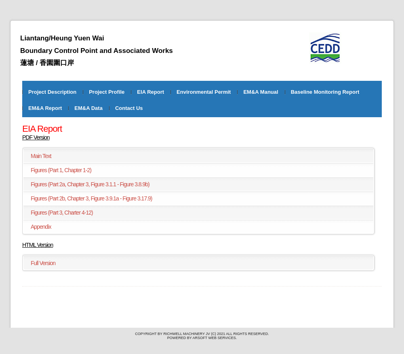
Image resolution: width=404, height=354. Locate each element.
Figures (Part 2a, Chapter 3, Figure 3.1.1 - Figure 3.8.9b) (90, 184)
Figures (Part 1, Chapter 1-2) (61, 170)
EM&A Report (45, 108)
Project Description (52, 92)
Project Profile (106, 92)
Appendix (41, 226)
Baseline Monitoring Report (325, 92)
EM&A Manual (260, 92)
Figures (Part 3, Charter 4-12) (62, 212)
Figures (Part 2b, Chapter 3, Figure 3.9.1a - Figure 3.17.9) (91, 198)
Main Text (41, 156)
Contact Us (129, 108)
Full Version (43, 263)
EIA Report (150, 92)
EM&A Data (88, 108)
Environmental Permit (204, 92)
